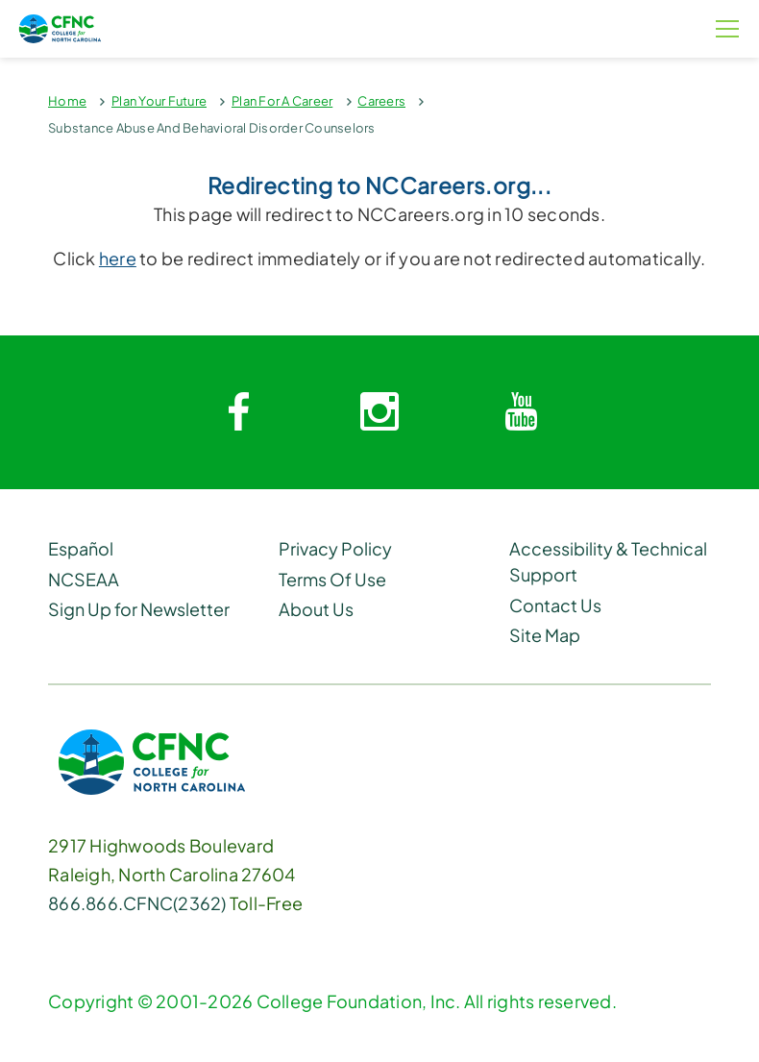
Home (67, 101)
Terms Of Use (332, 579)
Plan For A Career (282, 101)
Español (80, 548)
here (117, 258)
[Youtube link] (520, 412)
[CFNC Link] (152, 760)
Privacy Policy (335, 548)
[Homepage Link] (126, 29)
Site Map (544, 635)
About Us (316, 609)
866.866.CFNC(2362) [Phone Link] (137, 903)
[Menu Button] (727, 28)
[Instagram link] (379, 412)
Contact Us (555, 605)
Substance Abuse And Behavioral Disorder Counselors (212, 128)
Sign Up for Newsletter (139, 609)
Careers (381, 101)
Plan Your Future (159, 101)
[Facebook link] (238, 412)
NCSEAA (83, 579)
